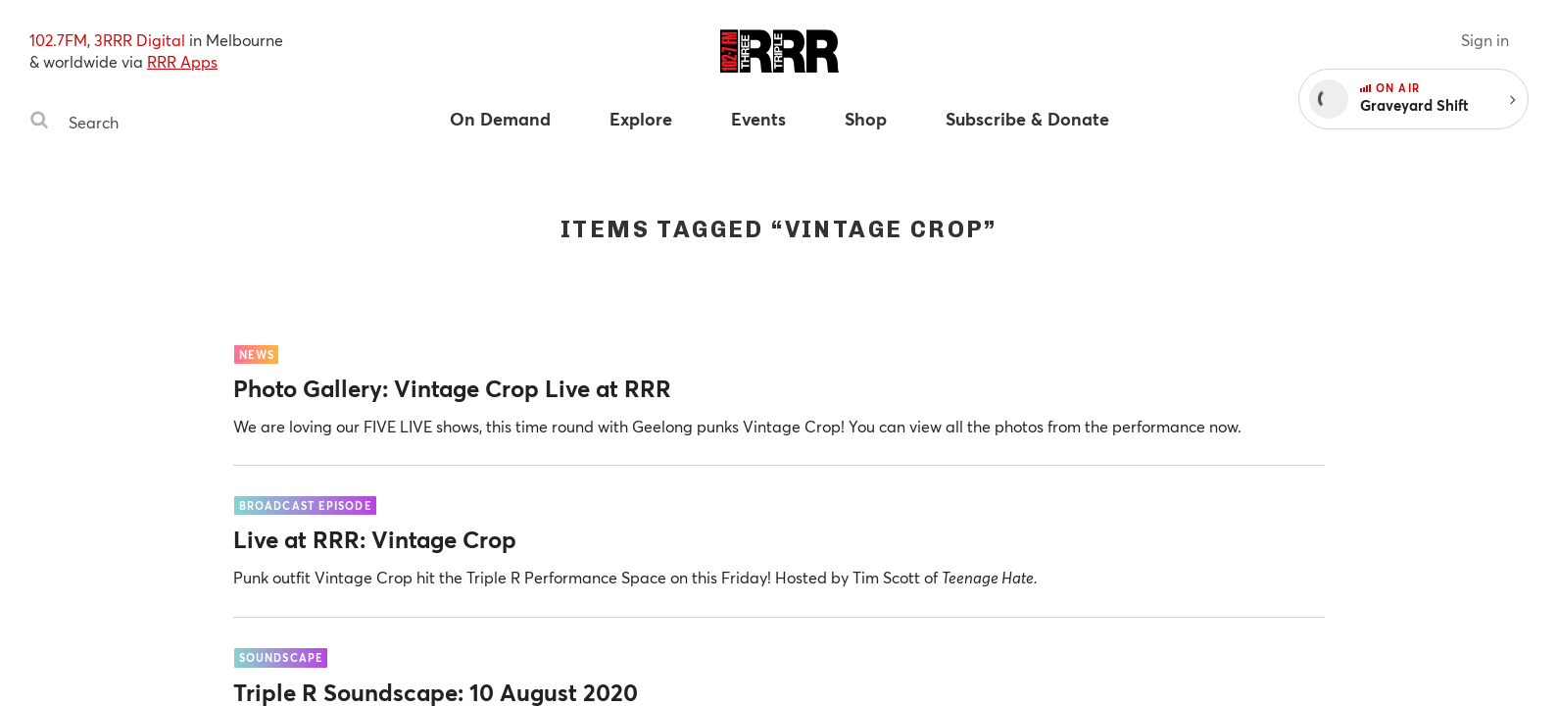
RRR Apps (182, 61)
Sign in (1485, 39)
